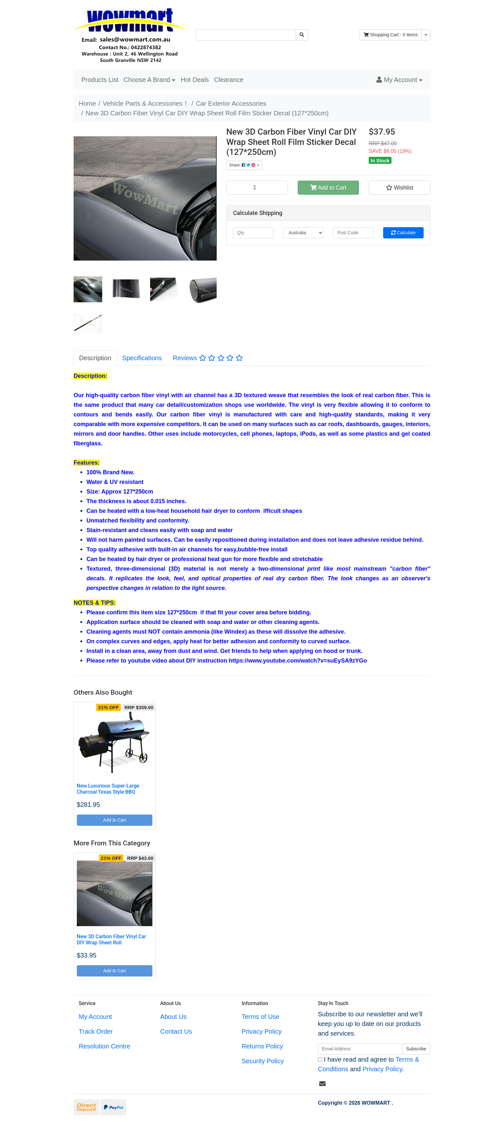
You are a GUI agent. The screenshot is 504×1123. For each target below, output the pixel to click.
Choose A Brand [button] (147, 79)
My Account (95, 1016)
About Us (173, 1016)
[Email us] (322, 1083)
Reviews (208, 357)
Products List (100, 79)
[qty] (253, 232)
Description (95, 357)
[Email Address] (360, 1049)
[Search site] (301, 34)
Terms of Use (261, 1016)
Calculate (403, 232)
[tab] (95, 357)
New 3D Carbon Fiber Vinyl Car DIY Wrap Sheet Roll (111, 939)
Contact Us (176, 1031)
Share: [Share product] (242, 165)
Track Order (96, 1031)
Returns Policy (262, 1046)
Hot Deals (195, 79)
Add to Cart (328, 187)
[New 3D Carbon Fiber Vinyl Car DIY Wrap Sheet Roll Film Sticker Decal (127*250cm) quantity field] (257, 188)
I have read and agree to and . (368, 1064)
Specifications (142, 357)
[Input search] (246, 34)
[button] (399, 79)
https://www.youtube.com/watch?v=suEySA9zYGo (298, 660)
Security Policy (263, 1061)
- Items (391, 34)
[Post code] (353, 232)
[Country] (303, 232)
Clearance (228, 79)
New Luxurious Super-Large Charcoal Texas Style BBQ (108, 789)
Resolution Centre (104, 1046)
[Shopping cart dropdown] (425, 34)
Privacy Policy (262, 1031)
